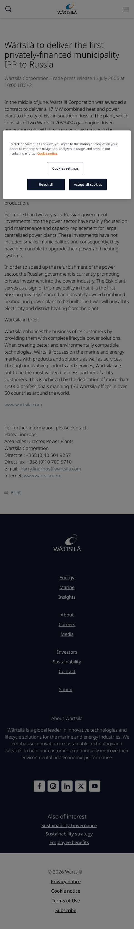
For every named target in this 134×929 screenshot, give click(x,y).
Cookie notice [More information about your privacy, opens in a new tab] (47, 153)
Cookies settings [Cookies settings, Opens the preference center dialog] (65, 168)
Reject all (46, 184)
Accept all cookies (88, 184)
